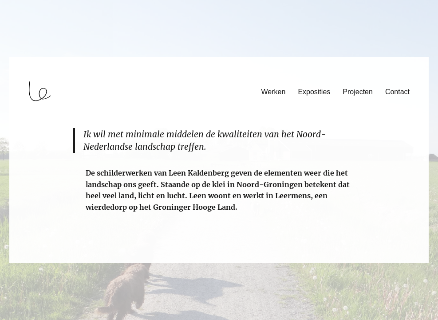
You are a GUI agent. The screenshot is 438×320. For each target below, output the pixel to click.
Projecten (358, 92)
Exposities (314, 92)
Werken (273, 92)
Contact (397, 92)
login (23, 259)
